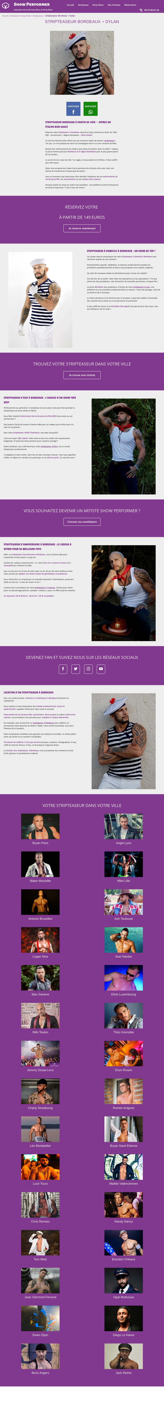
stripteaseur (109, 143)
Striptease (83, 4)
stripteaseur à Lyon (141, 291)
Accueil (70, 4)
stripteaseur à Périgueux (43, 733)
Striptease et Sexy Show (20, 16)
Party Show (98, 4)
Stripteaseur (38, 16)
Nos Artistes (114, 4)
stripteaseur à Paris (49, 452)
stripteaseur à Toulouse (45, 594)
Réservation (130, 4)
